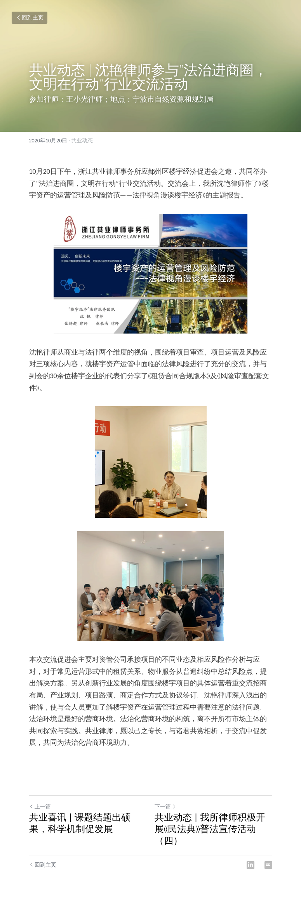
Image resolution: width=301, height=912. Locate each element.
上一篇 (40, 806)
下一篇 (165, 806)
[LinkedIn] (250, 865)
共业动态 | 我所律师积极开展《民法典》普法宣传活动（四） (210, 829)
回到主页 (29, 17)
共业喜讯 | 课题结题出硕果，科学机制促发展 (80, 823)
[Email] (268, 865)
